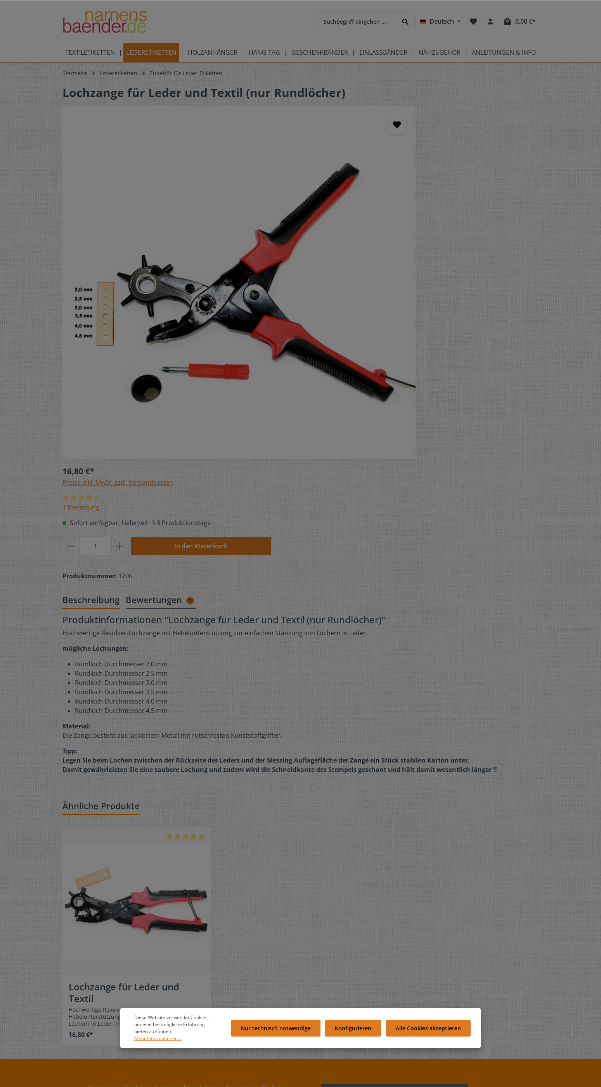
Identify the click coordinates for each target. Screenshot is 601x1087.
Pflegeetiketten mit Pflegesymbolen (107, 934)
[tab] (91, 359)
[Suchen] (406, 21)
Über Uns (327, 934)
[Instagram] (447, 933)
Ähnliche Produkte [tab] (101, 564)
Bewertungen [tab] (160, 358)
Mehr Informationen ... (176, 1038)
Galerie (198, 972)
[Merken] (274, 124)
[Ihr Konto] (490, 21)
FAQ (194, 934)
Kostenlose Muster (213, 947)
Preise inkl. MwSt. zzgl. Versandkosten (363, 123)
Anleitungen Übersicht (218, 1009)
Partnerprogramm (212, 996)
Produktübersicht (84, 959)
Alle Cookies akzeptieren (429, 1031)
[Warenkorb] (519, 21)
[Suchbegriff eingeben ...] (358, 21)
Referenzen (203, 984)
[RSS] (460, 933)
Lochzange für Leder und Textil (124, 751)
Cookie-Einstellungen (342, 947)
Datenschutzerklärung (343, 984)
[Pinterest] (486, 922)
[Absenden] (460, 851)
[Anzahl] (341, 186)
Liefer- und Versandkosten (349, 959)
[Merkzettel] (473, 21)
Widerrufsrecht (334, 996)
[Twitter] (461, 922)
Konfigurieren (356, 1031)
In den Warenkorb (447, 186)
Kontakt (198, 922)
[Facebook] (447, 922)
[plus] (365, 186)
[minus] (317, 186)
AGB (320, 1009)
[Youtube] (474, 922)
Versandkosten (353, 1076)
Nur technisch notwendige (280, 1031)
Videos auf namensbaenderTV (101, 947)
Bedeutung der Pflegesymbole (101, 922)
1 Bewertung (326, 148)
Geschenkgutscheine (215, 959)
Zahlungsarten (334, 972)
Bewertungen (332, 922)
